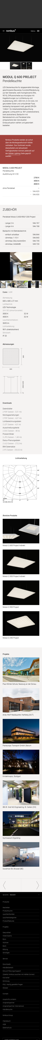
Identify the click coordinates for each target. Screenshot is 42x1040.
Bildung (5, 949)
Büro (4, 939)
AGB (4, 1024)
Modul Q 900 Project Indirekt (14, 576)
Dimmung (6, 981)
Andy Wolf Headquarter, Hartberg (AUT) (18, 715)
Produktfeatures (8, 921)
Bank (4, 946)
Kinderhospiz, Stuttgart (12, 776)
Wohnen (6, 943)
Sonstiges (6, 953)
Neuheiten (6, 908)
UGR (10, 292)
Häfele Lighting (14, 153)
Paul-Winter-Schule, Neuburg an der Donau (19, 684)
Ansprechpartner (8, 1003)
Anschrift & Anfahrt (9, 999)
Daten (5, 292)
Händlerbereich (8, 968)
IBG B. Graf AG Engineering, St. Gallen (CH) (19, 807)
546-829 (36, 191)
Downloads (7, 964)
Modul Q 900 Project (11, 607)
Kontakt (5, 994)
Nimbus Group (8, 1015)
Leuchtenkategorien (9, 918)
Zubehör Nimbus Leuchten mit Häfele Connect (18, 974)
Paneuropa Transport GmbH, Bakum (17, 746)
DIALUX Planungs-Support (12, 971)
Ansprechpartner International (13, 1006)
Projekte (5, 927)
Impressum (7, 1021)
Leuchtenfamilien (9, 914)
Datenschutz (7, 1028)
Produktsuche (7, 911)
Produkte (6, 902)
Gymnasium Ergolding (11, 838)
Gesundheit (7, 933)
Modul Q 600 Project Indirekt (14, 545)
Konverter (6, 978)
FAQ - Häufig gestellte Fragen (13, 984)
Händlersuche (7, 1009)
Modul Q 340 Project (11, 638)
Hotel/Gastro (7, 936)
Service (5, 959)
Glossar (5, 988)
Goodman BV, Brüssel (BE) (13, 869)
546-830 (36, 194)
